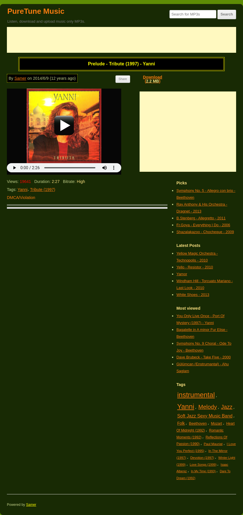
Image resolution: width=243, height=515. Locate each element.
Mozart (216, 423)
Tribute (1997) (42, 189)
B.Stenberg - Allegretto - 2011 (200, 218)
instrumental (196, 395)
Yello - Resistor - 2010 (194, 267)
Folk (181, 423)
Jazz (226, 407)
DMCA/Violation (21, 197)
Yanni (23, 189)
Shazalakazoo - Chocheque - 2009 (205, 232)
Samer (20, 78)
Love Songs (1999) (203, 464)
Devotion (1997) (202, 457)
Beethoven (198, 423)
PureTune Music (35, 11)
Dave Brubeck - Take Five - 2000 (203, 357)
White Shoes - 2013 (192, 294)
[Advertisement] (121, 40)
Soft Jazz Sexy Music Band (204, 415)
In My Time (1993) (203, 471)
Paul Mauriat (213, 444)
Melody (207, 407)
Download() (152, 79)
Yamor (181, 274)
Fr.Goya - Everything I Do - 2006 (203, 225)
